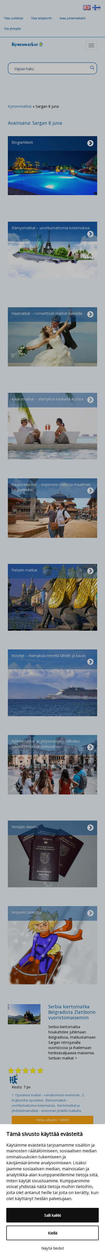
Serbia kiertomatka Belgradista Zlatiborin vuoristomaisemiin (72, 1012)
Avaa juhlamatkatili (72, 18)
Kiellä (52, 1233)
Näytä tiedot (52, 1248)
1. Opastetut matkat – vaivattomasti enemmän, (47, 1095)
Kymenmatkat (20, 106)
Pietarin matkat (52, 571)
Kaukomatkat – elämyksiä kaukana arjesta (52, 400)
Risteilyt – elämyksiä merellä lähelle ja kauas (52, 659)
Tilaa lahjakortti (41, 18)
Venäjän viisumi (52, 828)
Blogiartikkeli (52, 143)
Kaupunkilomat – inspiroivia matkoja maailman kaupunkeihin (52, 488)
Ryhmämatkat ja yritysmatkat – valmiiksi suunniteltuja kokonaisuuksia (52, 745)
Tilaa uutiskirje (13, 18)
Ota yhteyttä (12, 29)
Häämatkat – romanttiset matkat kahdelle (52, 314)
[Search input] (51, 68)
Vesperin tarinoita (52, 913)
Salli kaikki (52, 1215)
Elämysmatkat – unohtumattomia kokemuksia (52, 231)
